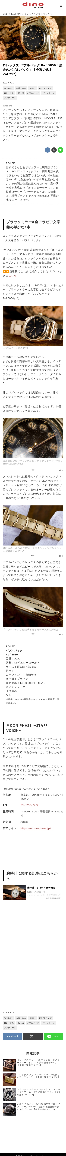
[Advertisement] (33, 939)
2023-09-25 (8, 82)
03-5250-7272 (30, 805)
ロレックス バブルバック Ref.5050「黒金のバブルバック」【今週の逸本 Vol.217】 (32, 69)
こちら (12, 275)
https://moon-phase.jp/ (36, 828)
